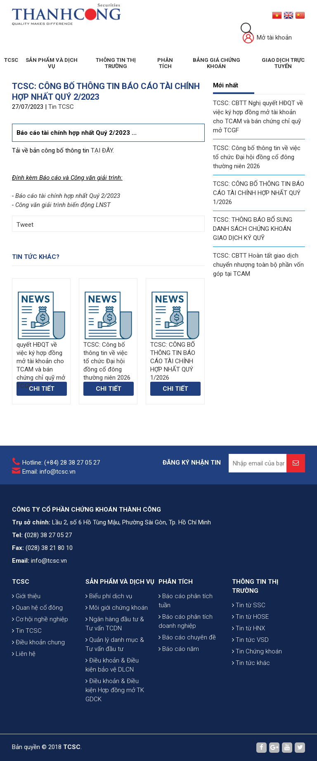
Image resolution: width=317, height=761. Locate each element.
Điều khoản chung (38, 642)
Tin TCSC (61, 106)
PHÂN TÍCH (175, 581)
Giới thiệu (26, 596)
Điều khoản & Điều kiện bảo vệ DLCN (112, 665)
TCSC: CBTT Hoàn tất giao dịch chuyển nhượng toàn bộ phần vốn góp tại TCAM (258, 264)
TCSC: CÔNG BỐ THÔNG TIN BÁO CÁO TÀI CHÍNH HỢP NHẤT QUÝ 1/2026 (258, 193)
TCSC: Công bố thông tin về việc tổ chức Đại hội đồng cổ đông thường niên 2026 (256, 157)
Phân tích (165, 63)
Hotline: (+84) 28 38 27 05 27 (61, 462)
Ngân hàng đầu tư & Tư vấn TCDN (114, 623)
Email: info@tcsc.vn (49, 471)
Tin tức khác (251, 663)
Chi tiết (41, 388)
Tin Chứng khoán (257, 651)
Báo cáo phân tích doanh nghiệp (185, 621)
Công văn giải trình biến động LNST (63, 205)
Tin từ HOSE (250, 616)
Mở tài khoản (267, 38)
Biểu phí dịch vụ (108, 596)
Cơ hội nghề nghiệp (40, 619)
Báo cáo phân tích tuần (185, 600)
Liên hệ (23, 654)
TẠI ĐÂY (102, 150)
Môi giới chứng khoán (116, 607)
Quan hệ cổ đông (37, 607)
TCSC (11, 60)
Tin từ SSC (248, 605)
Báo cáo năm (178, 649)
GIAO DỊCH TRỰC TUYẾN (283, 63)
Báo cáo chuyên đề (187, 637)
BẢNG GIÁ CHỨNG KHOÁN (216, 63)
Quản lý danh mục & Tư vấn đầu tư (114, 644)
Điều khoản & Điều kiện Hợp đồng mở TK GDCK (114, 690)
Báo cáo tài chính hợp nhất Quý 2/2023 (67, 196)
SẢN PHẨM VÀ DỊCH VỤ (52, 63)
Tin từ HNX (248, 628)
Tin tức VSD (250, 640)
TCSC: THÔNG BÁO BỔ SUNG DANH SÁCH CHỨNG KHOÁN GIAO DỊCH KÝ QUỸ (252, 229)
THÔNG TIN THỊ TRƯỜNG (116, 63)
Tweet (25, 224)
